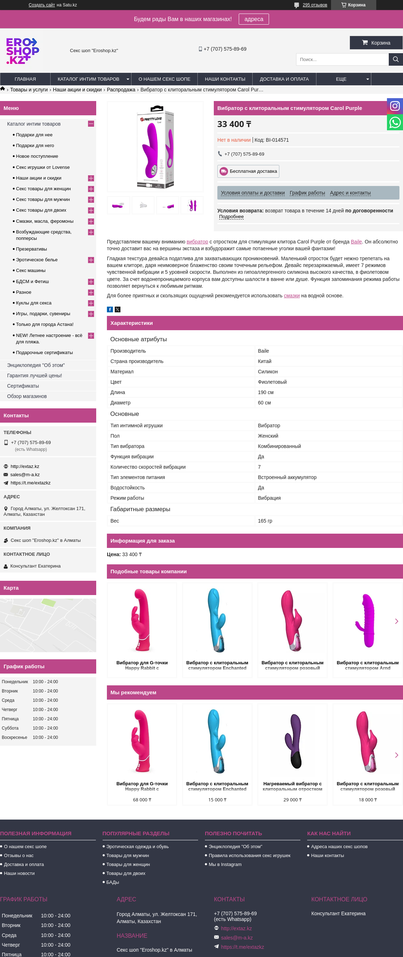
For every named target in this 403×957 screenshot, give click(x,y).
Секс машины (31, 270)
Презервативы (31, 249)
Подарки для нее (34, 134)
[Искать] (396, 59)
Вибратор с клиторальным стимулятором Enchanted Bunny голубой (217, 666)
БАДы (113, 882)
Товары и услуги (29, 89)
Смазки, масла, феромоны (44, 221)
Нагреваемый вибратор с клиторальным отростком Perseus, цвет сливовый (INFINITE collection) (292, 787)
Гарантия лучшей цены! (34, 375)
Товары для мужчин (128, 855)
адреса (253, 19)
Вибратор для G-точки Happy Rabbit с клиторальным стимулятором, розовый (142, 666)
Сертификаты (23, 386)
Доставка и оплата (284, 79)
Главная (25, 79)
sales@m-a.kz (25, 474)
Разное (23, 292)
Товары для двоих (126, 873)
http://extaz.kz (25, 466)
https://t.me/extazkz (31, 482)
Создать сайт (42, 4)
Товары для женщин (128, 864)
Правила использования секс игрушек (249, 855)
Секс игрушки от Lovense (43, 167)
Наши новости (19, 873)
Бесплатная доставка (253, 171)
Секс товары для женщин (43, 188)
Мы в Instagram (225, 864)
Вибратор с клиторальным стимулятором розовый (293, 665)
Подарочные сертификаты (44, 352)
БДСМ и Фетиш (32, 281)
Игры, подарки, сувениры (43, 313)
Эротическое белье (37, 259)
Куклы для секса (34, 303)
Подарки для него (35, 145)
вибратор (197, 242)
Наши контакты (225, 79)
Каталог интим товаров (88, 79)
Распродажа (121, 89)
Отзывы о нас (18, 855)
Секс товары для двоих (41, 210)
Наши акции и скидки (77, 89)
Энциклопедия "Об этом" (36, 365)
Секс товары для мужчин (43, 199)
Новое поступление (37, 156)
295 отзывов (315, 4)
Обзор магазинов (27, 396)
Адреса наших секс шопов (339, 846)
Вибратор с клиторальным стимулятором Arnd (368, 665)
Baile (356, 242)
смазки (292, 295)
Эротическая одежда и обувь (138, 846)
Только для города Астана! (44, 324)
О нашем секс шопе (164, 79)
